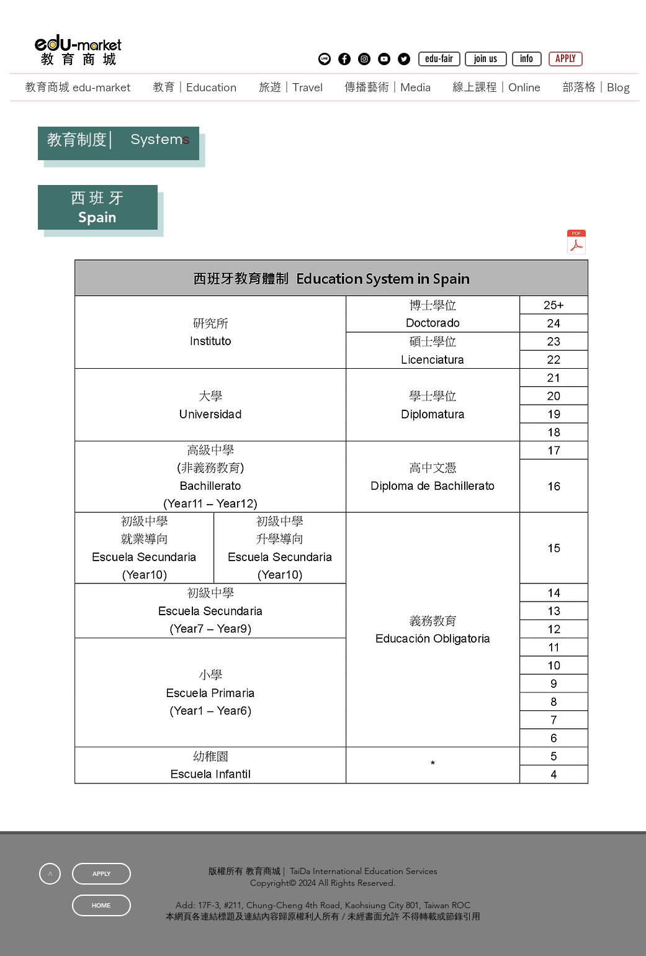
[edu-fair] (439, 59)
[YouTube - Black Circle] (384, 59)
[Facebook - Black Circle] (344, 59)
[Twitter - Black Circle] (404, 59)
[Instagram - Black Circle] (364, 59)
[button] (324, 59)
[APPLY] (566, 59)
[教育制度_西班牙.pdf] (576, 243)
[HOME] (101, 905)
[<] (50, 874)
